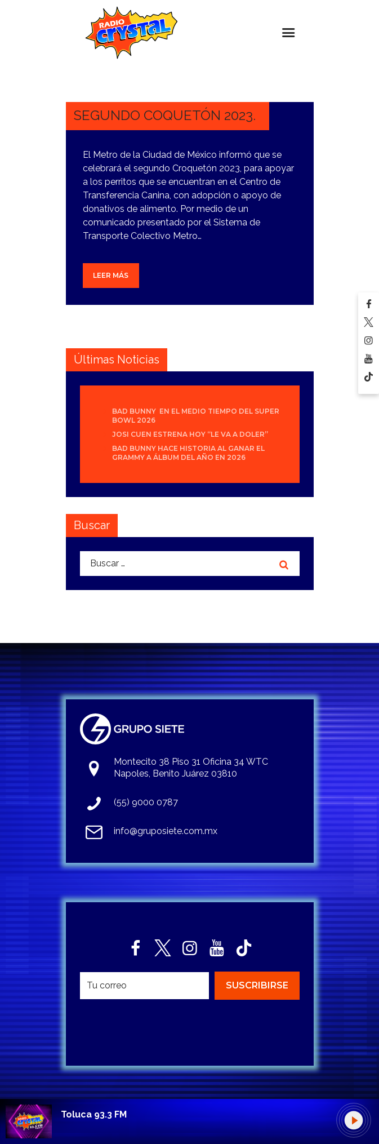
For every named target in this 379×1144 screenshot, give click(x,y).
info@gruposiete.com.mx (165, 831)
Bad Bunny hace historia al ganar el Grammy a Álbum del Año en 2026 (188, 453)
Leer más (110, 275)
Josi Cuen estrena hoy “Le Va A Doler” (190, 434)
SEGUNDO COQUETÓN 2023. (165, 115)
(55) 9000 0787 (146, 802)
